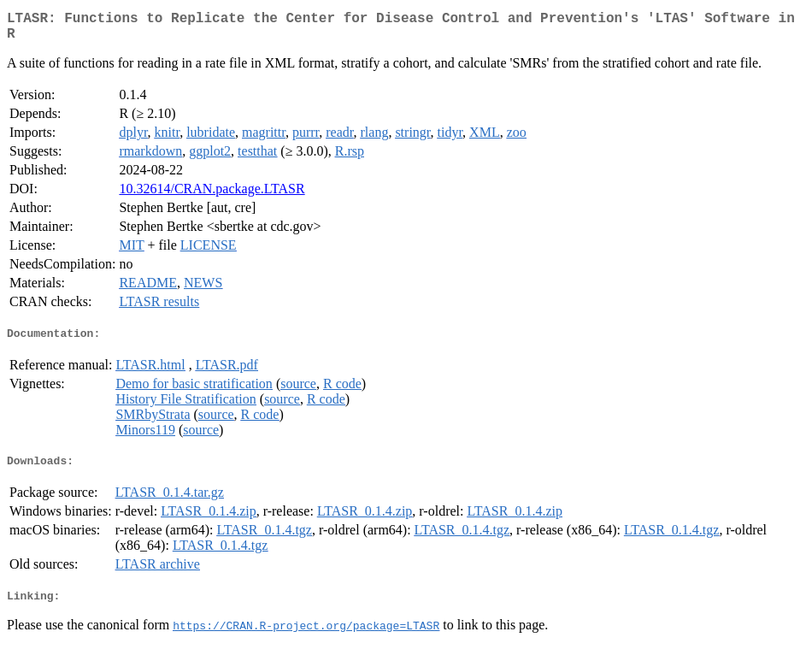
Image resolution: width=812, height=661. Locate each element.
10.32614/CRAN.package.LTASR (211, 195)
